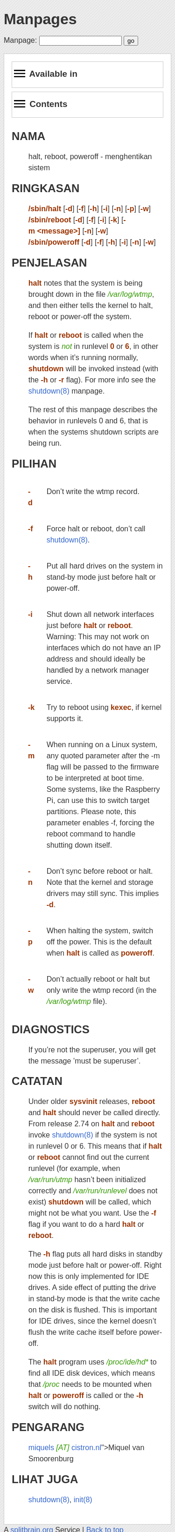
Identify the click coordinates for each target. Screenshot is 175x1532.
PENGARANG (48, 1427)
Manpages (40, 19)
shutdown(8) (49, 391)
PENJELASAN (49, 262)
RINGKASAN (45, 188)
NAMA (28, 136)
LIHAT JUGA (45, 1479)
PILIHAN (34, 463)
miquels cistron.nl (64, 1448)
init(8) (83, 1500)
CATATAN (37, 1081)
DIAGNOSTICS (51, 1029)
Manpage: (20, 40)
